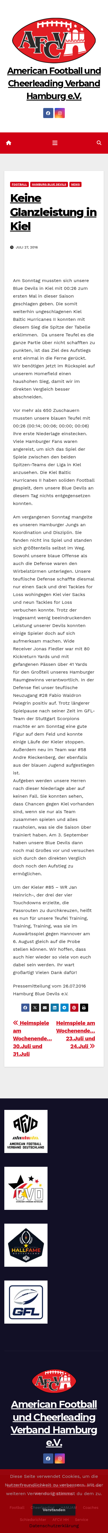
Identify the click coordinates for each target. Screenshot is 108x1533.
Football (19, 184)
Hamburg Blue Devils (49, 184)
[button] (99, 143)
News (75, 184)
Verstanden (54, 1509)
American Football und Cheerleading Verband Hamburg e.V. (54, 83)
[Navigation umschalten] (55, 143)
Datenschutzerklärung (54, 1525)
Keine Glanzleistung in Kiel (53, 212)
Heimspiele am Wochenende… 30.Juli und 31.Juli (32, 1038)
